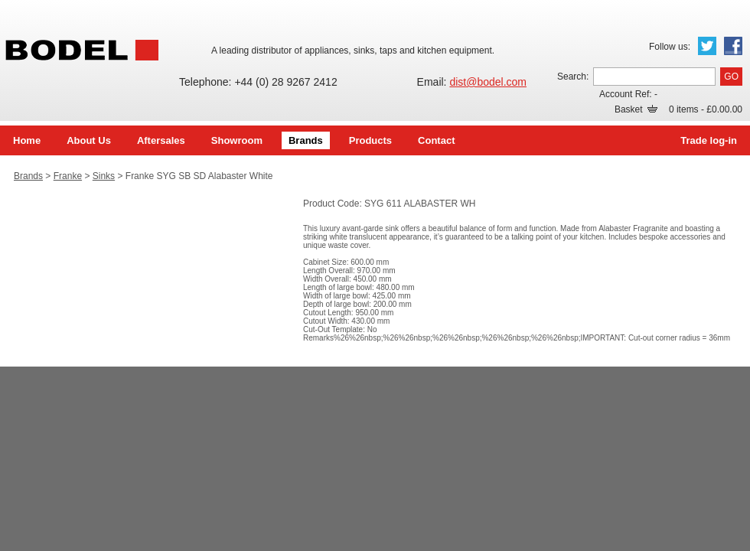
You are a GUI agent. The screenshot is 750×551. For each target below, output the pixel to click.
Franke (68, 176)
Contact (436, 140)
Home (27, 140)
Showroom (236, 140)
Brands (306, 140)
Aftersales (161, 140)
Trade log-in (708, 140)
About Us (89, 140)
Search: (573, 76)
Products (370, 140)
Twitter (707, 46)
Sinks (104, 176)
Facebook (733, 46)
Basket (636, 109)
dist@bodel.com (488, 82)
